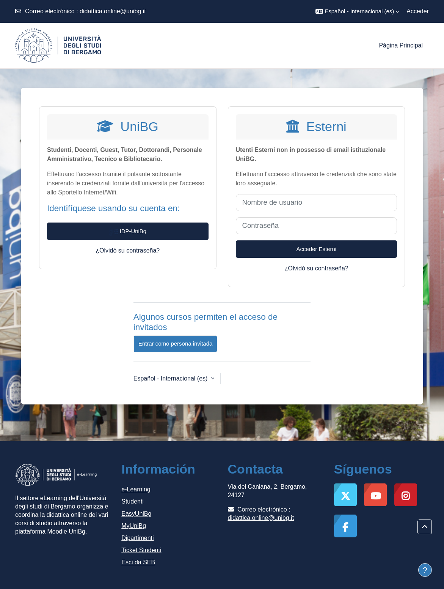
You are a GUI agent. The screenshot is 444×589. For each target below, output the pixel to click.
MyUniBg (133, 526)
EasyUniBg (136, 513)
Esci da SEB (138, 562)
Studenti (132, 501)
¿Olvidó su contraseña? (128, 250)
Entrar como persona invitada (175, 343)
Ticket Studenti (141, 550)
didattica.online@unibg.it (113, 11)
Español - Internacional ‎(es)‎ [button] (171, 378)
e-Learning (136, 489)
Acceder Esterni (316, 249)
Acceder (417, 11)
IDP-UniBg (127, 231)
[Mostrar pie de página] (425, 570)
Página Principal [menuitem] (401, 45)
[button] (357, 11)
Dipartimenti (137, 538)
